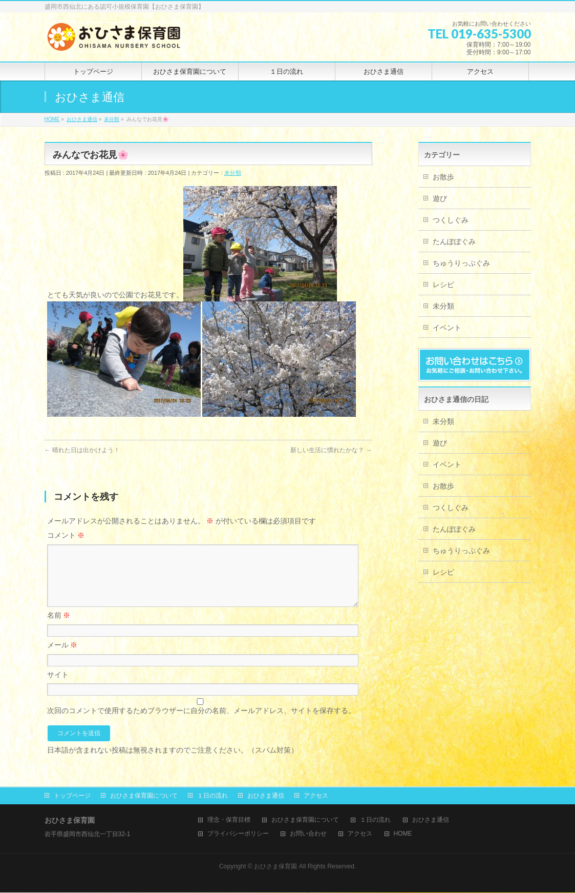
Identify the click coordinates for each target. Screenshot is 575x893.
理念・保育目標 (228, 820)
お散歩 (443, 177)
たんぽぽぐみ (454, 241)
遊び (440, 198)
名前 (59, 627)
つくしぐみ (450, 220)
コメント (66, 535)
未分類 (232, 173)
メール (62, 657)
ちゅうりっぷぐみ (461, 263)
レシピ (443, 284)
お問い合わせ (308, 834)
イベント (447, 327)
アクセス (316, 796)
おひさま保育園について (144, 796)
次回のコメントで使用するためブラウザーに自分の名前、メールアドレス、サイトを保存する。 (201, 723)
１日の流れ (212, 796)
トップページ (72, 796)
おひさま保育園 (275, 866)
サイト (58, 687)
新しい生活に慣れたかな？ (331, 450)
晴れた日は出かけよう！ (82, 450)
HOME (403, 834)
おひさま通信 (265, 796)
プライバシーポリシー (238, 834)
